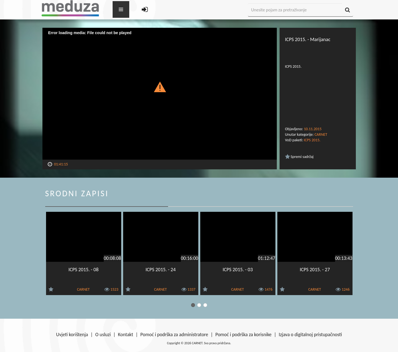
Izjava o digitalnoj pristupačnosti (310, 334)
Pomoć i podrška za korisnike (243, 334)
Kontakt (125, 334)
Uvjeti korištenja (72, 334)
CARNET (321, 134)
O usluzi (103, 334)
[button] (160, 86)
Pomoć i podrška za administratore (174, 334)
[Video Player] (159, 94)
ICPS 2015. (312, 140)
